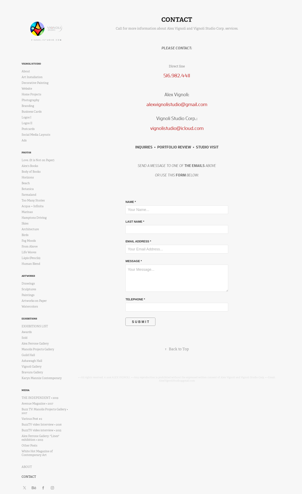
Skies (25, 223)
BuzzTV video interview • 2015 (41, 430)
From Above (30, 246)
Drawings (28, 283)
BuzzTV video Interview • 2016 (41, 424)
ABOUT (27, 467)
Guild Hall (28, 355)
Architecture (30, 229)
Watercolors (30, 306)
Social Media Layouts (36, 135)
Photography (30, 100)
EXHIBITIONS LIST (35, 326)
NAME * (130, 201)
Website (27, 88)
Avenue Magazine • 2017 (37, 403)
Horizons (28, 177)
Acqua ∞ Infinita (33, 206)
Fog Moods (29, 241)
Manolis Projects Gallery (38, 349)
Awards (27, 332)
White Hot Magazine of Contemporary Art (37, 453)
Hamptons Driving (34, 218)
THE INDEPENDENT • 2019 (40, 398)
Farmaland (29, 195)
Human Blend (31, 264)
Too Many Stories (33, 200)
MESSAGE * (133, 261)
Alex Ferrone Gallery (35, 343)
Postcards (28, 129)
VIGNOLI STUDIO (31, 63)
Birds (25, 235)
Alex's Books (30, 166)
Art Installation (32, 77)
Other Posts (29, 445)
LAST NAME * (134, 221)
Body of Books (31, 172)
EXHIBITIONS (29, 318)
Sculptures (29, 289)
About (26, 71)
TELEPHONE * (135, 299)
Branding (28, 106)
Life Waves (29, 252)
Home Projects (31, 94)
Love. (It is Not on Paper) (38, 160)
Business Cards (32, 111)
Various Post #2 (32, 419)
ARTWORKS (28, 275)
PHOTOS (26, 152)
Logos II (27, 123)
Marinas (27, 212)
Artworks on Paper (34, 301)
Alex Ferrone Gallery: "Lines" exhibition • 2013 (40, 438)
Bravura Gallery (32, 372)
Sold (24, 338)
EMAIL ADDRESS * (138, 241)
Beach (26, 183)
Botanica (28, 189)
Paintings (28, 295)
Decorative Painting (35, 83)
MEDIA (25, 390)
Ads (24, 140)
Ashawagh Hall (32, 361)
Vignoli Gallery (32, 366)
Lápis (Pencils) (31, 258)
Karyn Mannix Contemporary (42, 378)
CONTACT (29, 477)
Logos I (26, 117)
